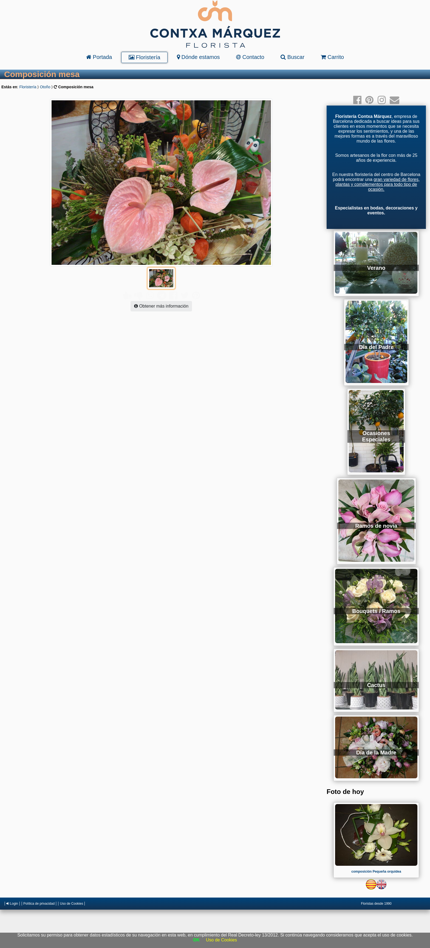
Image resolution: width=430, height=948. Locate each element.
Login (12, 904)
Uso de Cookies (71, 904)
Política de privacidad (39, 904)
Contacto (250, 57)
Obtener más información (161, 295)
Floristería (144, 57)
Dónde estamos (198, 57)
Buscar (292, 57)
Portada (99, 57)
